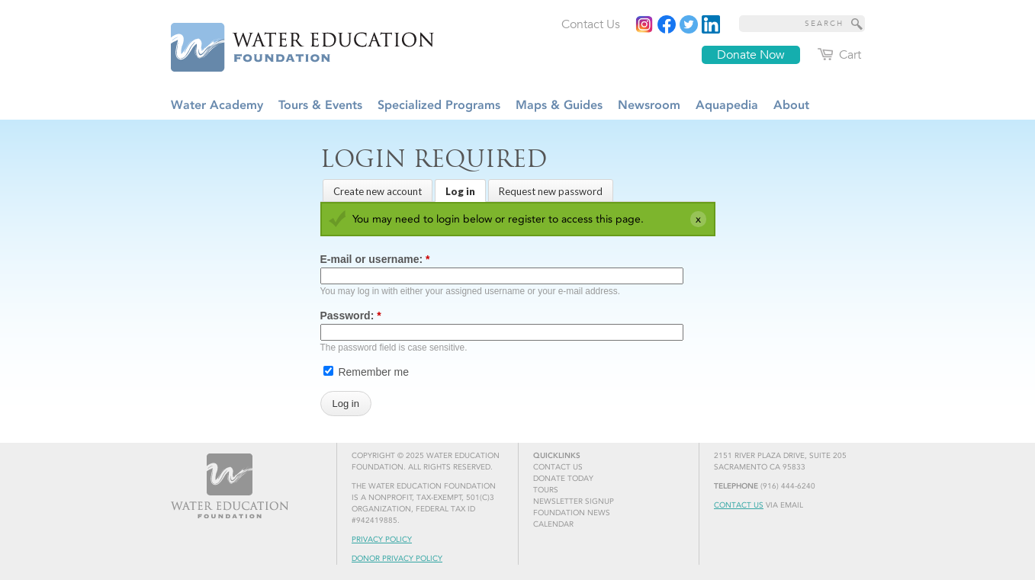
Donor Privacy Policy (397, 558)
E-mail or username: (375, 259)
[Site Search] (857, 23)
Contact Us (738, 505)
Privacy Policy (382, 539)
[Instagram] (644, 24)
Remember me (366, 372)
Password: (350, 315)
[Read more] (711, 24)
